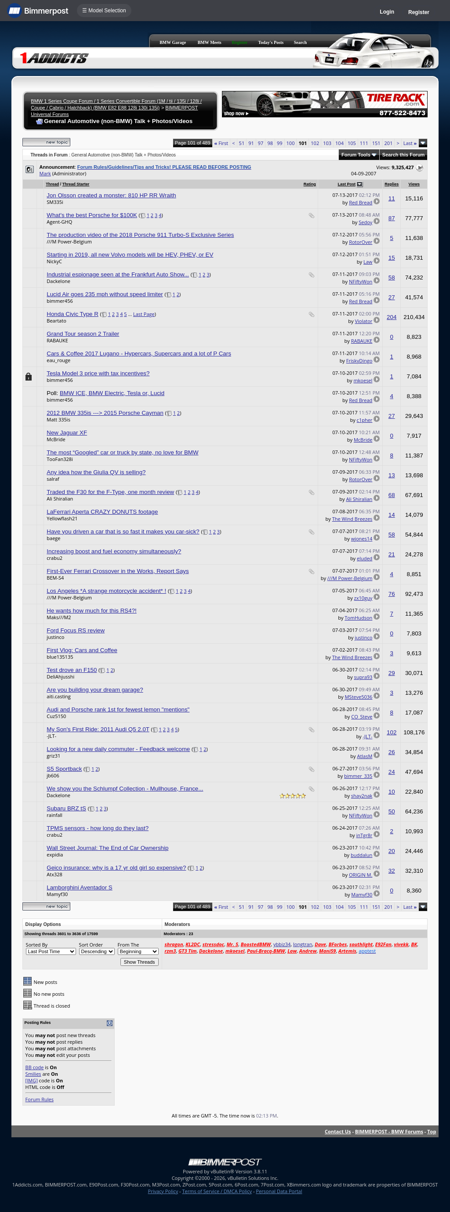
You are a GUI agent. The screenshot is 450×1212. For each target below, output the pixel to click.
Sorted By (36, 944)
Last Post (347, 184)
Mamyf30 (57, 894)
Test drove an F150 (72, 670)
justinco (55, 637)
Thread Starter (76, 184)
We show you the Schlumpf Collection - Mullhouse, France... (125, 788)
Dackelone (58, 281)
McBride (56, 439)
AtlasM (364, 756)
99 (280, 143)
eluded (364, 558)
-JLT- (51, 736)
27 (391, 297)
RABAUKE (57, 340)
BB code (34, 1067)
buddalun (361, 855)
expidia (55, 854)
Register (418, 12)
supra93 (363, 677)
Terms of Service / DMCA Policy (217, 1191)
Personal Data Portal (279, 1191)
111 (364, 143)
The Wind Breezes (352, 518)
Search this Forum (403, 154)
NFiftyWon (360, 281)
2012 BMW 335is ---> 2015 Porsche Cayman (105, 413)
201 (389, 143)
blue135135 (60, 656)
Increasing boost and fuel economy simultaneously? (114, 551)
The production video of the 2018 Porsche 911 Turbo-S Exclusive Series (140, 235)
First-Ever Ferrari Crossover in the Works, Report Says (118, 571)
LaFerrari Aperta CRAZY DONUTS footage (102, 511)
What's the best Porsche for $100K (92, 215)
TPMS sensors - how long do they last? (98, 828)
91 (251, 143)
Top (431, 1131)
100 (291, 143)
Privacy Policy (163, 1191)
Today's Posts (270, 42)
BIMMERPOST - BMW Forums (389, 1131)
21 (391, 554)
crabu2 (54, 558)
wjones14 (362, 538)
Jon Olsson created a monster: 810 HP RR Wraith (111, 195)
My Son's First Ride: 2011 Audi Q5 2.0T (98, 729)
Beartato (56, 320)
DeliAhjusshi (60, 676)
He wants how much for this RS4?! (91, 610)
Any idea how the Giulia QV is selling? (96, 472)
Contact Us (338, 1131)
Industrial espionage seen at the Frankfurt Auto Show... (118, 274)
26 (391, 752)
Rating (310, 184)
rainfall (54, 815)
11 (391, 198)
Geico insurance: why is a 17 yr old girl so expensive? (116, 867)
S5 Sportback (64, 769)
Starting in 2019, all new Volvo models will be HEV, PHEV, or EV (130, 254)
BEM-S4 (55, 577)
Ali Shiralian (60, 498)
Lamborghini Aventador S (79, 887)
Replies (392, 184)
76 (391, 594)
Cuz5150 (56, 716)
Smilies (33, 1073)
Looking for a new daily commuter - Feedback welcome (118, 749)
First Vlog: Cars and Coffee (82, 650)
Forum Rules (39, 1099)
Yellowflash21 (62, 518)
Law (367, 261)
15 (391, 257)
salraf (53, 478)
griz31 (53, 755)
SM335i (55, 202)
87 (391, 218)
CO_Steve (361, 716)
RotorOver (360, 242)
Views (414, 184)
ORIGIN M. (360, 874)
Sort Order (91, 944)
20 (391, 851)
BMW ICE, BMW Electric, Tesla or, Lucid (112, 393)
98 (270, 143)
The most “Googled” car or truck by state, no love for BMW (122, 452)
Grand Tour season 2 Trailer (83, 333)
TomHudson (358, 617)
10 (391, 791)
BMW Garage (173, 42)
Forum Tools (355, 154)
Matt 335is (58, 419)
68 (391, 495)
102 (315, 143)
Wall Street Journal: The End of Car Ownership (107, 848)
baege (53, 538)
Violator (363, 321)
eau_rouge (58, 360)
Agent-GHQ (59, 221)
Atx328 (54, 874)
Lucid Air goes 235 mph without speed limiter (105, 294)
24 (391, 772)
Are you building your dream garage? (95, 689)
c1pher (365, 420)
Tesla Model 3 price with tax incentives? (98, 373)
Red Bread (360, 202)
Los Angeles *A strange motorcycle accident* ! (106, 591)
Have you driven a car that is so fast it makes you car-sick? (123, 531)
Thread (52, 184)
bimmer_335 (358, 776)
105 (352, 143)
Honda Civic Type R (72, 314)
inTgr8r (364, 835)
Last (410, 143)
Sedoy (365, 222)
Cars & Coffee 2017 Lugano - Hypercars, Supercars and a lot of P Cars (139, 353)
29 (391, 673)
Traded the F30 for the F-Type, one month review (110, 492)
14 (391, 515)
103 (327, 143)
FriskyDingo (359, 360)
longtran (302, 944)
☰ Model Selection (104, 10)
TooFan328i (60, 459)
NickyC (54, 261)
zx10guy (363, 598)
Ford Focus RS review (76, 630)
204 (391, 317)
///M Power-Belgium (69, 241)
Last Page (144, 314)
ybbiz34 (281, 944)
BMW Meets (209, 42)
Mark (45, 173)
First (221, 143)
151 (376, 143)
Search (300, 42)
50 (391, 811)
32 (391, 870)
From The (128, 944)
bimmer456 (60, 301)
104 (339, 143)
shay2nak (362, 795)
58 (391, 277)
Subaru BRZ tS (66, 808)
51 (242, 143)
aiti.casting (59, 696)
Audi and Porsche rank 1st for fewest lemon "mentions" (118, 709)
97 (261, 143)
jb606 (53, 775)
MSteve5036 (358, 696)
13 (391, 475)
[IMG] (31, 1080)
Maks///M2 (59, 617)
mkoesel (362, 380)
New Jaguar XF (67, 432)
